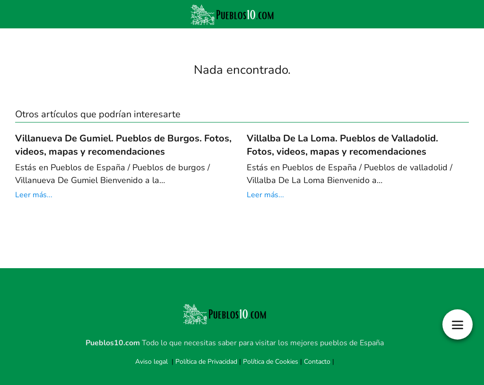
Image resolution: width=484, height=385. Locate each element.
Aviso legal (151, 361)
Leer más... (33, 195)
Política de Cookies (270, 361)
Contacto (317, 361)
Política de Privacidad (206, 361)
